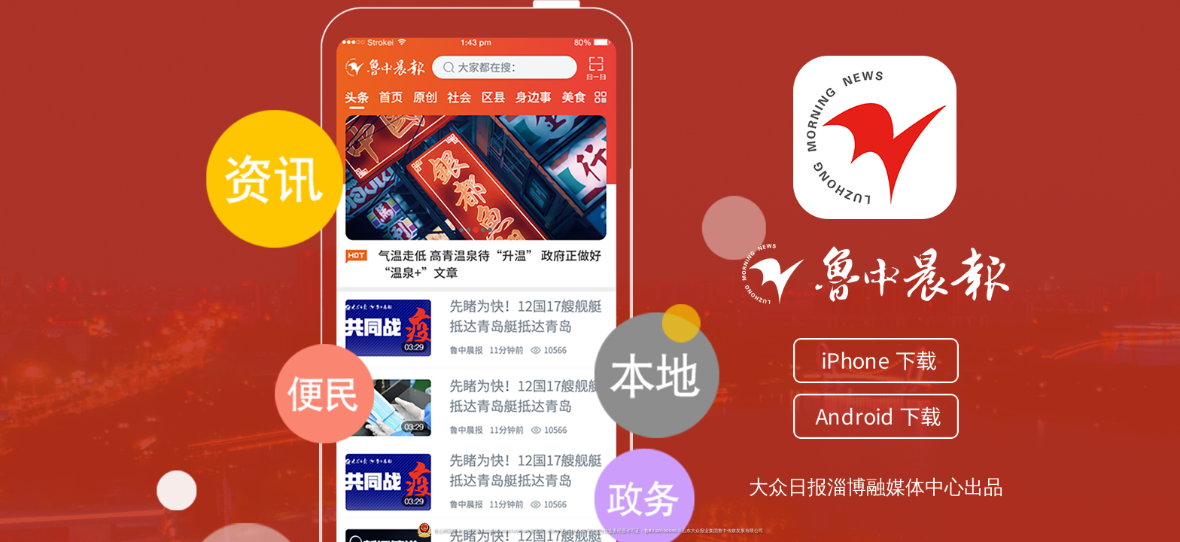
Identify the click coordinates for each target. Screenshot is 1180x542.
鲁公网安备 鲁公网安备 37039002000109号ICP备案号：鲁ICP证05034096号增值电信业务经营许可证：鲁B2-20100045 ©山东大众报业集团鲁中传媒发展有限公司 (589, 531)
